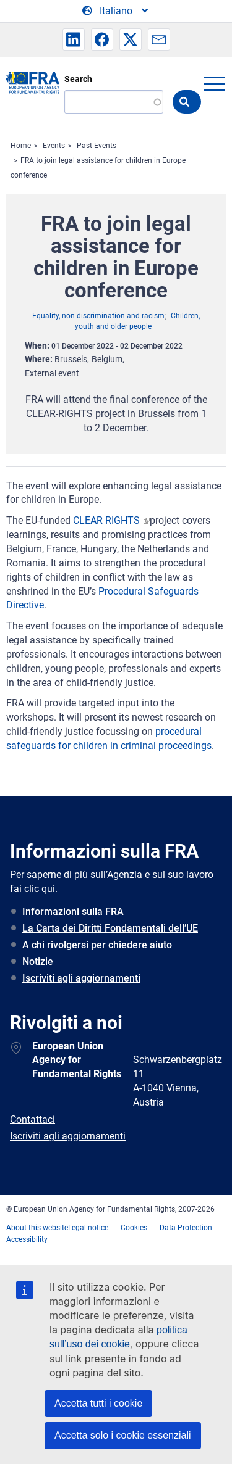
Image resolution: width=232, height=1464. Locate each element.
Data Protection (186, 1227)
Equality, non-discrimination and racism (98, 316)
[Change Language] (116, 11)
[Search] (113, 102)
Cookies (134, 1227)
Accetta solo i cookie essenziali (122, 1435)
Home (21, 145)
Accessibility (27, 1239)
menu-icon (214, 83)
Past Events (96, 145)
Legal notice (88, 1227)
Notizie (37, 961)
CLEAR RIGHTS (107, 520)
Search (78, 79)
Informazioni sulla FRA (73, 911)
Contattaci (32, 1119)
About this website (37, 1227)
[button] (73, 39)
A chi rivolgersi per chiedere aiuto (97, 945)
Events (54, 145)
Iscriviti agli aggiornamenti (81, 978)
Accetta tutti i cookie (98, 1403)
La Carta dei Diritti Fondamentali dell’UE (110, 928)
